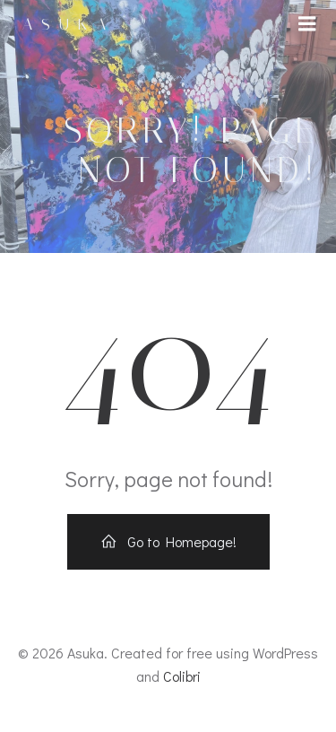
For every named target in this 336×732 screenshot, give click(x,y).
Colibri (182, 676)
